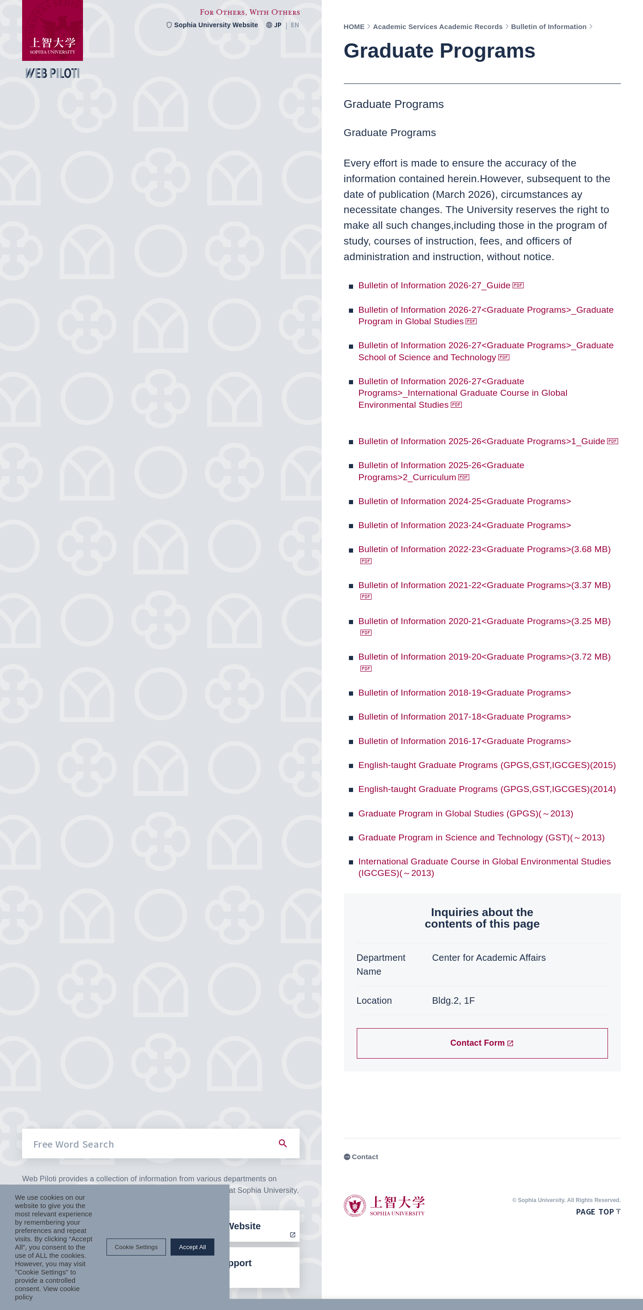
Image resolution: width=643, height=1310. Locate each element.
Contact (361, 1215)
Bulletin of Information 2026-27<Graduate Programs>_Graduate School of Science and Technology (463, 356)
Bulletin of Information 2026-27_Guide (448, 285)
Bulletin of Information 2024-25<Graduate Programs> (483, 524)
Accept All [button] (599, 1288)
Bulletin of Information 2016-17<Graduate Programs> (483, 763)
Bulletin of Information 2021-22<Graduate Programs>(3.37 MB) (483, 613)
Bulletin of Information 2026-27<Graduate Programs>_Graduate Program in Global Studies (472, 315)
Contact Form (482, 1102)
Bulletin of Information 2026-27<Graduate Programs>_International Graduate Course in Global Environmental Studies (481, 404)
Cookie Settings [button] (542, 1288)
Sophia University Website (209, 25)
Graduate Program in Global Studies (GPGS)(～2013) (484, 859)
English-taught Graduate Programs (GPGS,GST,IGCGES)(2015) (440, 793)
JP (278, 25)
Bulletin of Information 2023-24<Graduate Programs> (483, 548)
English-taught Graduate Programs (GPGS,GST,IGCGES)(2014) (440, 829)
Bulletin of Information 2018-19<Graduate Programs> (483, 715)
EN (295, 25)
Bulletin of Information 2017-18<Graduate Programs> (483, 739)
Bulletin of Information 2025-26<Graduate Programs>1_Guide (456, 458)
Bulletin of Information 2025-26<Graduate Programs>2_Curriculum (456, 494)
